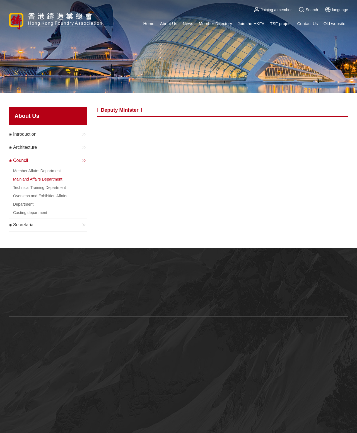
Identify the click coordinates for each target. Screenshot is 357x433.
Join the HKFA (251, 23)
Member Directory (215, 23)
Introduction (50, 134)
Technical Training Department (39, 187)
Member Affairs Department (37, 171)
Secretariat (50, 224)
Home (149, 23)
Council (50, 160)
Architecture (50, 147)
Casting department (30, 212)
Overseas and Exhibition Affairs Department (40, 200)
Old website (334, 23)
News (188, 23)
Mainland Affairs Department (37, 179)
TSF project (281, 23)
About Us (168, 23)
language (336, 9)
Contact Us (307, 23)
